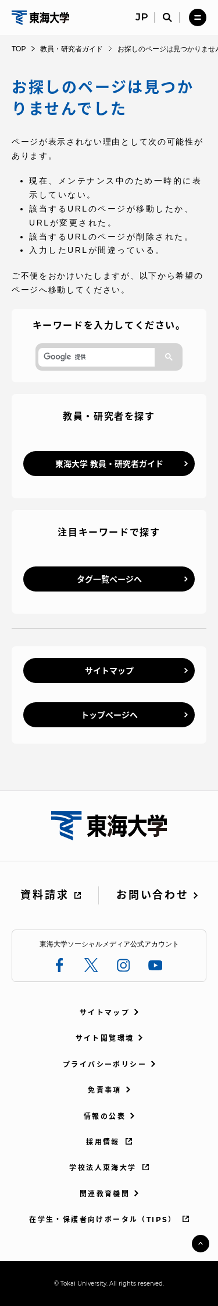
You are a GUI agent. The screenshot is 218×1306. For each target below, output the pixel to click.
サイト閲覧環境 (105, 1038)
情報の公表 (105, 1116)
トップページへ (109, 715)
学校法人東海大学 (102, 1167)
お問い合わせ (152, 895)
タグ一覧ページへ (109, 579)
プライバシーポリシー (104, 1064)
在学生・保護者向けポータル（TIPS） (103, 1219)
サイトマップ (109, 671)
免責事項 (104, 1090)
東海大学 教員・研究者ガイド (109, 464)
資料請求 (44, 895)
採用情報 (103, 1142)
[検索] (95, 357)
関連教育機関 (105, 1193)
